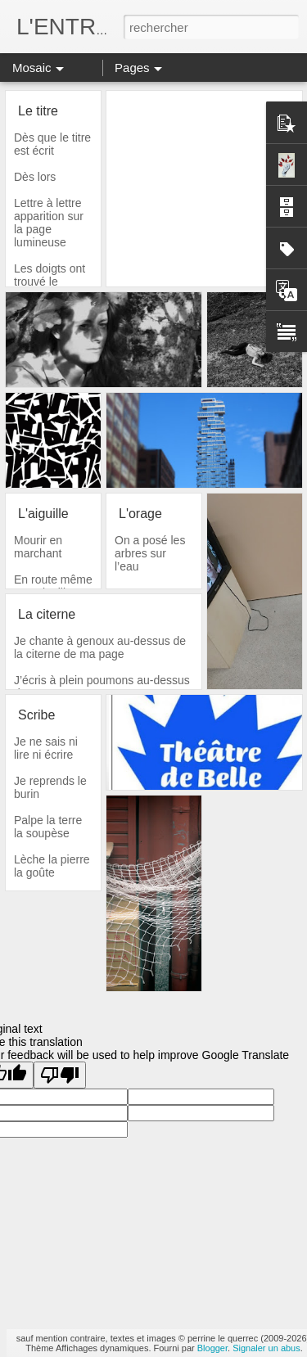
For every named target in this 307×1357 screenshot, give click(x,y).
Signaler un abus (266, 1348)
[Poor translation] (60, 1075)
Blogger (212, 1348)
